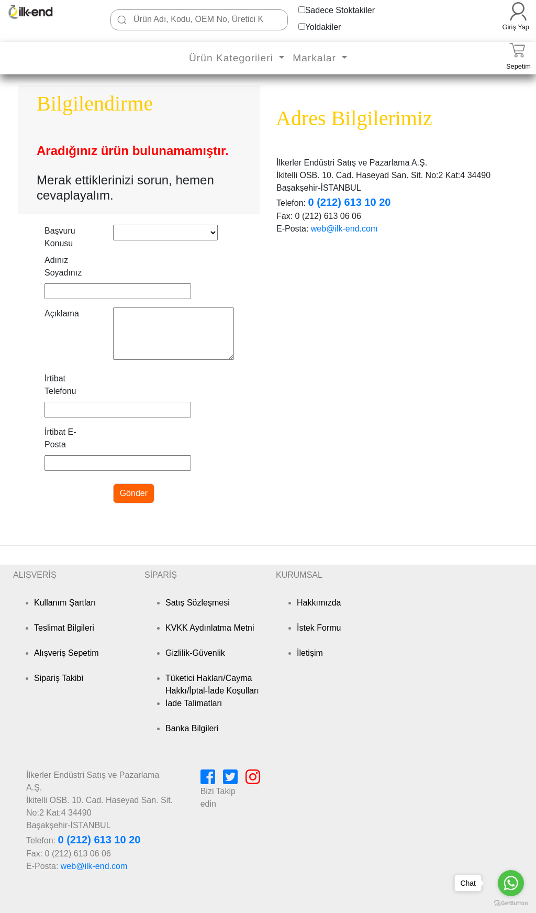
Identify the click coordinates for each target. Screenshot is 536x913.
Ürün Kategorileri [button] (232, 57)
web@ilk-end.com (344, 228)
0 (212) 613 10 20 (349, 202)
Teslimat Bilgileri (64, 627)
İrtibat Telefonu (60, 384)
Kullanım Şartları (65, 602)
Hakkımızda (319, 602)
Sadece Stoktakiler (340, 10)
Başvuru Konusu (59, 237)
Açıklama (61, 313)
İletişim (310, 652)
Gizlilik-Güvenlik (195, 652)
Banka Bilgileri (191, 728)
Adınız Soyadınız (63, 266)
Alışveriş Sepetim (66, 652)
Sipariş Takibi (58, 678)
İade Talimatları (193, 703)
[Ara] (122, 20)
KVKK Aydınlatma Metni (209, 627)
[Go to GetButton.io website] (511, 903)
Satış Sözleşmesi (197, 602)
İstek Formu (319, 627)
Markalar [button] (316, 57)
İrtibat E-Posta (60, 438)
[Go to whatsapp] (511, 883)
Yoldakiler (323, 27)
